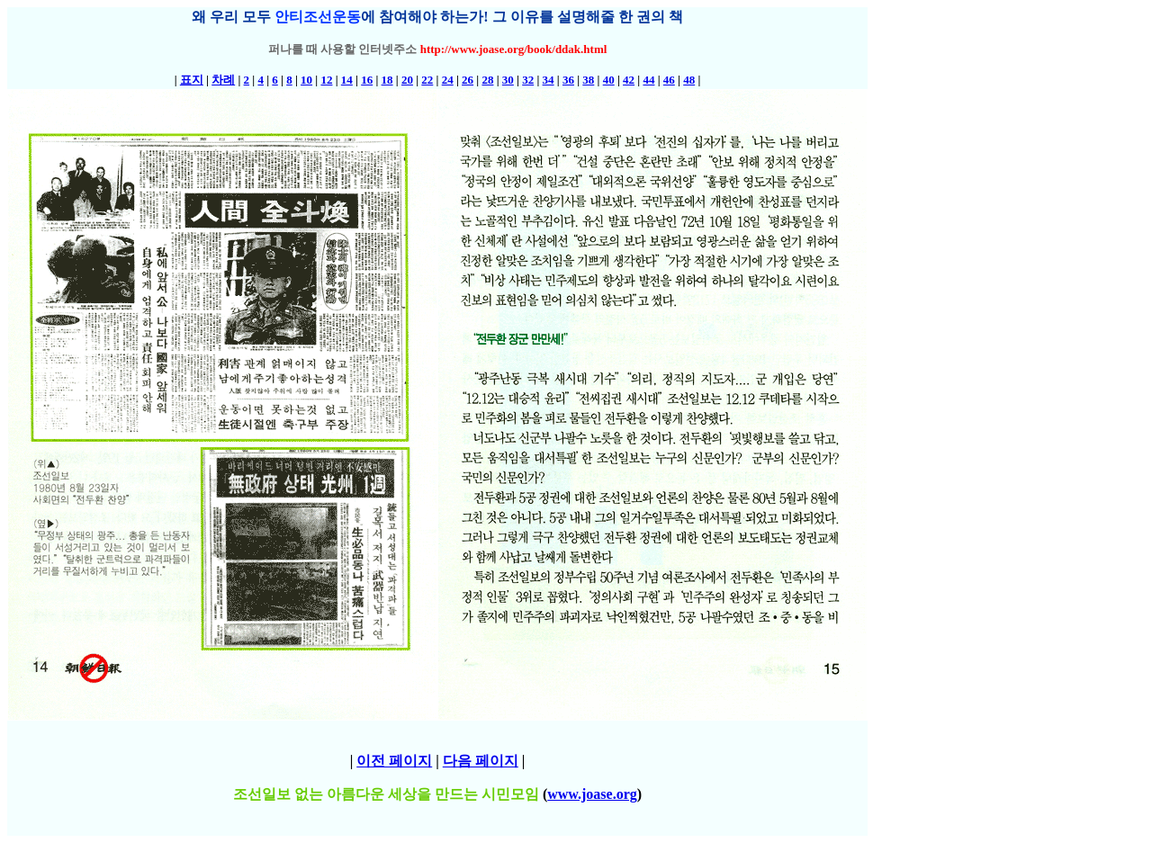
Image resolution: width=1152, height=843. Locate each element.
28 (487, 79)
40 (609, 79)
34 (548, 79)
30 (508, 79)
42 (628, 79)
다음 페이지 (480, 760)
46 (669, 79)
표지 (191, 79)
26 (467, 79)
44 (648, 79)
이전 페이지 (394, 760)
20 (407, 79)
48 (689, 79)
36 (568, 79)
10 (306, 79)
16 (367, 79)
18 (387, 79)
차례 (223, 79)
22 (427, 79)
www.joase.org (592, 794)
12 (326, 79)
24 (448, 79)
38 (588, 79)
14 (347, 79)
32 (528, 79)
